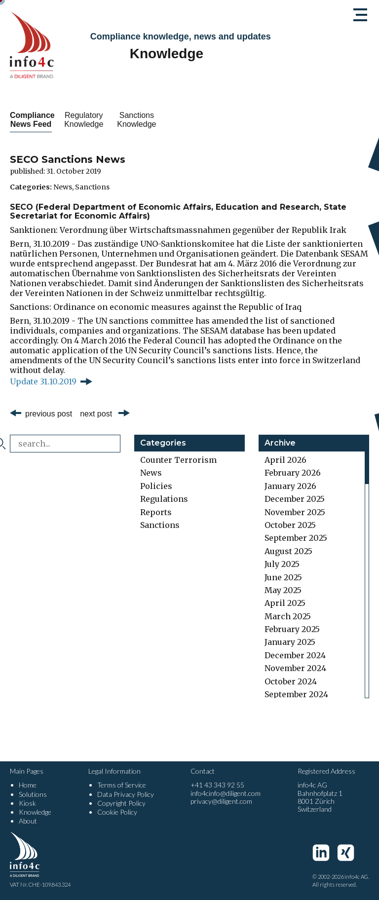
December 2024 (295, 655)
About (28, 821)
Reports (156, 512)
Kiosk (27, 803)
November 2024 (295, 668)
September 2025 (296, 538)
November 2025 (295, 512)
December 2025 (295, 499)
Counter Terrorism (178, 460)
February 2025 (292, 629)
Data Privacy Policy (125, 794)
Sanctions (92, 187)
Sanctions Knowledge (189, 119)
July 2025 (282, 564)
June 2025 (283, 577)
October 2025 (290, 525)
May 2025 (283, 590)
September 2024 (296, 694)
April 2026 (285, 460)
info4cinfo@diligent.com (225, 793)
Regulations (164, 499)
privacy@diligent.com (221, 801)
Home (28, 785)
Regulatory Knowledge (115, 119)
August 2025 (288, 551)
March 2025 (288, 616)
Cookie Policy (117, 812)
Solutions (33, 794)
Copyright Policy (121, 803)
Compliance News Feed (41, 119)
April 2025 (285, 603)
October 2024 (291, 681)
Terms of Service (121, 785)
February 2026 (293, 473)
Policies (156, 486)
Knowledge (35, 812)
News (62, 187)
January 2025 (290, 642)
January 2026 (290, 486)
